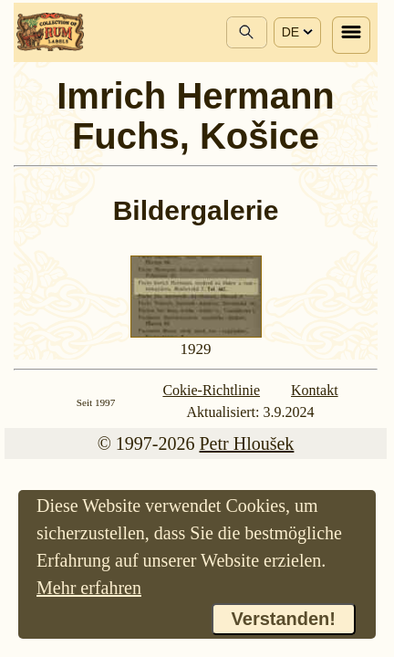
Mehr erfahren (88, 588)
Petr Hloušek (246, 443)
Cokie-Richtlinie (211, 390)
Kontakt (314, 390)
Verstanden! (284, 619)
